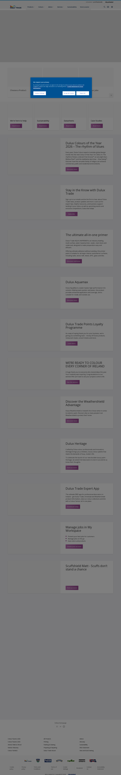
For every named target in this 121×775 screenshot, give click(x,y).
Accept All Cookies (69, 93)
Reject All (82, 93)
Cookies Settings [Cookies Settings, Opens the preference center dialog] (39, 93)
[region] (61, 87)
